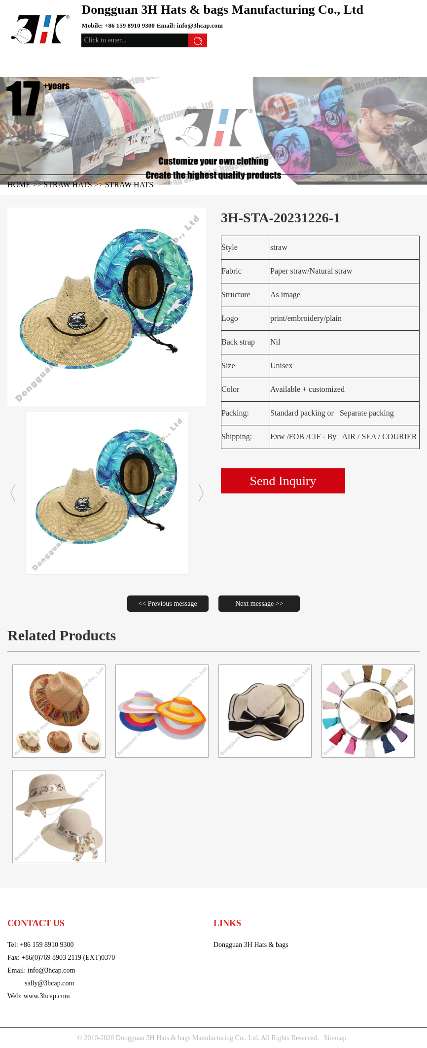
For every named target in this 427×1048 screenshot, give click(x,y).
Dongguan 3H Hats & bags (251, 944)
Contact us (402, 902)
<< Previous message (168, 603)
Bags (276, 902)
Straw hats (67, 184)
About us (334, 902)
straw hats (129, 184)
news (367, 902)
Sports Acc (215, 902)
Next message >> (259, 603)
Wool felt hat (167, 902)
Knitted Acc (75, 902)
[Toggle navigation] (21, 62)
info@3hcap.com (200, 25)
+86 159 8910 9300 (130, 25)
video (301, 902)
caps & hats (27, 902)
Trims (250, 902)
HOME (19, 184)
